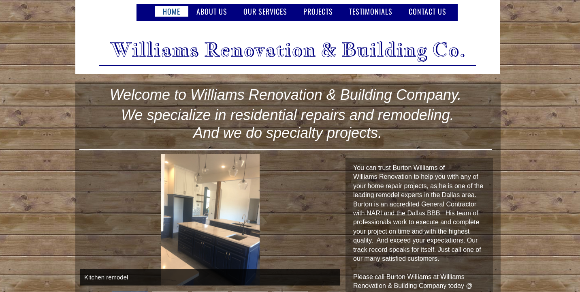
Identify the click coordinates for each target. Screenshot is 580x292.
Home (171, 11)
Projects (318, 11)
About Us (211, 11)
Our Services (265, 11)
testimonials (370, 11)
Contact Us (427, 11)
